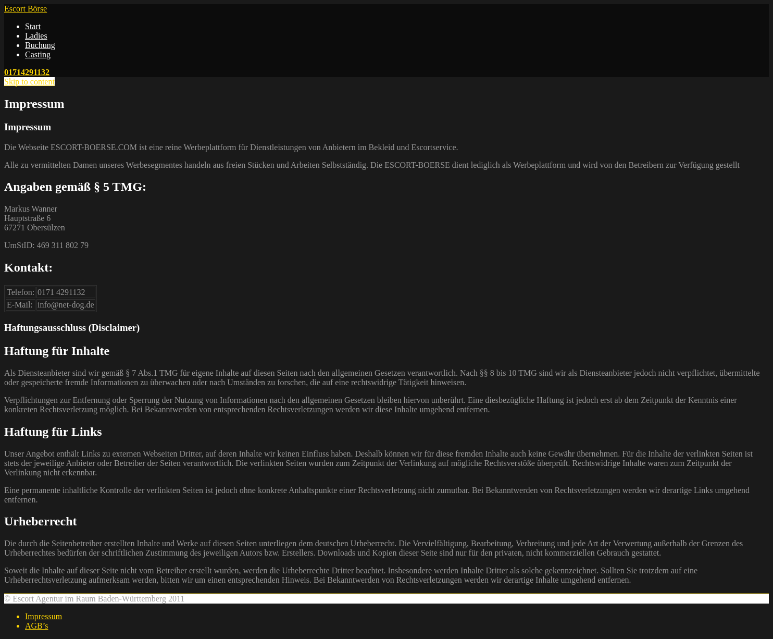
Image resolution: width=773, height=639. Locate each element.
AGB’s (36, 625)
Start (33, 26)
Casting (38, 54)
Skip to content (29, 81)
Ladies (36, 35)
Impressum (43, 616)
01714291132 (26, 72)
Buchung (40, 45)
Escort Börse (25, 8)
